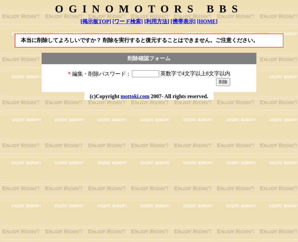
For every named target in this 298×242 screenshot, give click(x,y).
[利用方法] (156, 21)
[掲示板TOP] (96, 21)
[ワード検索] (127, 21)
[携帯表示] (183, 21)
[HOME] (207, 21)
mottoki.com (134, 96)
